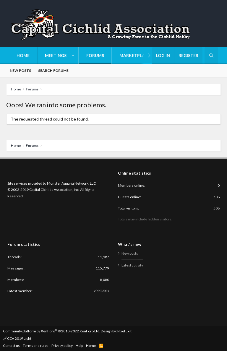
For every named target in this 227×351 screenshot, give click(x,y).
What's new (129, 244)
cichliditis (101, 291)
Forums (95, 55)
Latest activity (132, 265)
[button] (58, 55)
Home (23, 55)
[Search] (211, 55)
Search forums (53, 70)
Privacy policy (62, 345)
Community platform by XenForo (51, 331)
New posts (20, 70)
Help (79, 345)
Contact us (11, 345)
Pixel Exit (124, 331)
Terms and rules (35, 345)
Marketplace (134, 55)
